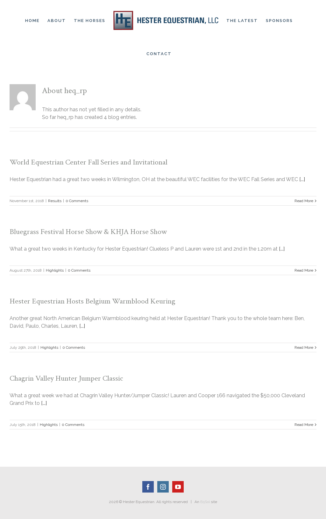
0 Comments (77, 201)
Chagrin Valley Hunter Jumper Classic (66, 378)
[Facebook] (148, 487)
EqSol (205, 502)
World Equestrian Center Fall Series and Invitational (88, 162)
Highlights (55, 270)
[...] (302, 179)
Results (54, 201)
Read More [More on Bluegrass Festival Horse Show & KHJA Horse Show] (303, 270)
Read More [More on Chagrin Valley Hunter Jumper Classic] (303, 424)
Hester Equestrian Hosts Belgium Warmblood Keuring (92, 301)
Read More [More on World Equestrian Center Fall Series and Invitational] (303, 201)
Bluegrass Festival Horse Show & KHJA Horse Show (88, 232)
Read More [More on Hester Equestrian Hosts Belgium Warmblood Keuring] (303, 347)
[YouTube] (178, 487)
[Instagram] (163, 487)
